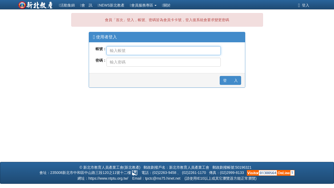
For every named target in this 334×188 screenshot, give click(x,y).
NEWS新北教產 (111, 5)
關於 (166, 5)
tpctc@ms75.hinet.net (163, 178)
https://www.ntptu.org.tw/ (108, 178)
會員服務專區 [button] (143, 5)
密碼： (101, 60)
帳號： (101, 49)
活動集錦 (67, 5)
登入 (303, 5)
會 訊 (86, 5)
